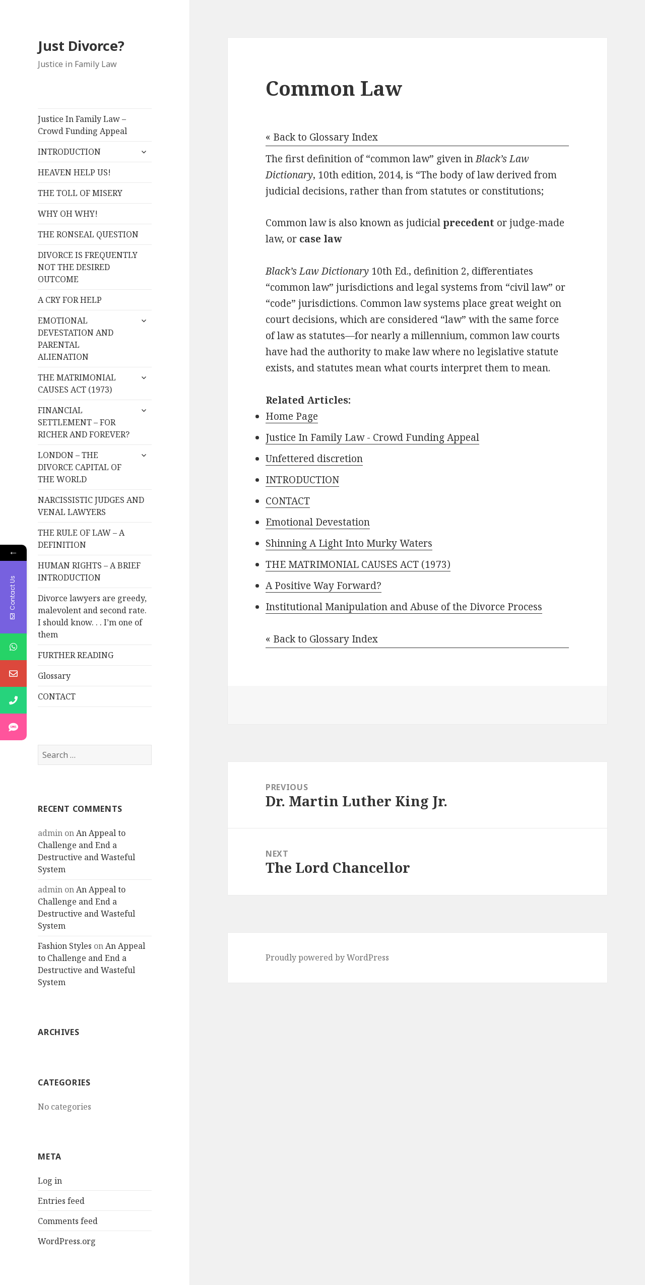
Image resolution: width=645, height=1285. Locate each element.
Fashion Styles (65, 945)
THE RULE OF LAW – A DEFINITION (81, 538)
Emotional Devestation (318, 522)
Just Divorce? (81, 45)
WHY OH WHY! (68, 213)
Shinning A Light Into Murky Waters (349, 543)
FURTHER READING (75, 655)
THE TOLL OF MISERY (80, 193)
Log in (50, 1180)
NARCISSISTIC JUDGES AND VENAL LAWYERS (91, 506)
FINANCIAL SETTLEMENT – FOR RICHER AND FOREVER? (84, 422)
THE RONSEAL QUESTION (88, 234)
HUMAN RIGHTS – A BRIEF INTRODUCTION (89, 571)
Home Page (292, 416)
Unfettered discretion (314, 458)
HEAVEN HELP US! (74, 172)
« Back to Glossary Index (322, 137)
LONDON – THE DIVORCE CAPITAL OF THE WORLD (79, 467)
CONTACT (57, 696)
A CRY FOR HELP (70, 299)
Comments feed (68, 1221)
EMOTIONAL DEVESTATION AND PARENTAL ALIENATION (75, 338)
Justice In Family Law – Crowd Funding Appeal (82, 125)
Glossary (54, 675)
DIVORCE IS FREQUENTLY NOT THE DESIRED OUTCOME (88, 267)
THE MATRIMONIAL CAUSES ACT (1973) (77, 383)
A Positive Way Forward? (323, 585)
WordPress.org (67, 1241)
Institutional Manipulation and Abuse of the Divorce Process (404, 606)
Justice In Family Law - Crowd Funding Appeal (372, 437)
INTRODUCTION (69, 151)
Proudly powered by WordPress (327, 957)
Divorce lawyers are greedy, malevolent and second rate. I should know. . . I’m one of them (92, 616)
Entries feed (61, 1200)
